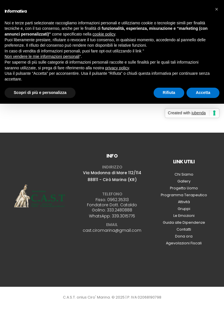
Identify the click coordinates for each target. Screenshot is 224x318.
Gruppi (184, 208)
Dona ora (184, 236)
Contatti (184, 229)
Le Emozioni (184, 215)
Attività (184, 201)
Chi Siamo (184, 174)
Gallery (184, 181)
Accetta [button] (203, 92)
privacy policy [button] (117, 68)
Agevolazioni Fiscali (184, 243)
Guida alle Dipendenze (184, 222)
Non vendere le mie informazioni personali (42, 56)
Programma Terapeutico (184, 195)
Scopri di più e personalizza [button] (40, 92)
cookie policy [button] (103, 34)
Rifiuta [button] (169, 92)
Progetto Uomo (184, 188)
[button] (216, 9)
